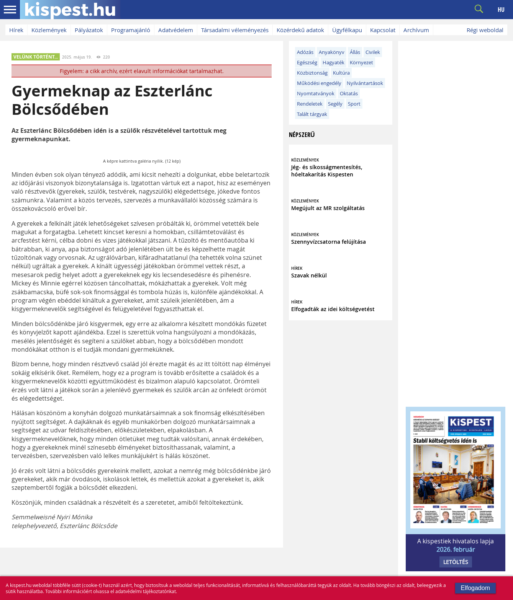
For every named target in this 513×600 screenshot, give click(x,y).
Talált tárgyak (312, 114)
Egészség (307, 62)
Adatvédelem (175, 30)
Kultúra (341, 72)
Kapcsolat (382, 30)
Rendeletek (310, 103)
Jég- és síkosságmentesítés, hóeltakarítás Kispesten (326, 170)
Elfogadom (475, 588)
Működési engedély (319, 83)
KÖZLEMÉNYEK (305, 160)
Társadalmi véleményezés (235, 30)
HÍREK (296, 268)
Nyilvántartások (365, 83)
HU (501, 9)
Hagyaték (333, 62)
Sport (354, 103)
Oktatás (349, 93)
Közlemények (49, 30)
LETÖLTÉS (455, 562)
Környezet (361, 62)
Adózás (305, 52)
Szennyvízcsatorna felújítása (328, 241)
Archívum (416, 30)
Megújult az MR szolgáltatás (328, 208)
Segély (335, 103)
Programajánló (130, 30)
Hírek (16, 30)
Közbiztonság (312, 72)
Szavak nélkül (309, 275)
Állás (355, 52)
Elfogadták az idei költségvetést (333, 309)
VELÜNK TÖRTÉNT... (35, 57)
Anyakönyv (331, 52)
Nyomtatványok (315, 93)
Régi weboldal (485, 30)
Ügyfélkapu (347, 30)
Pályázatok (89, 30)
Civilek (372, 52)
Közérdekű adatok (300, 30)
